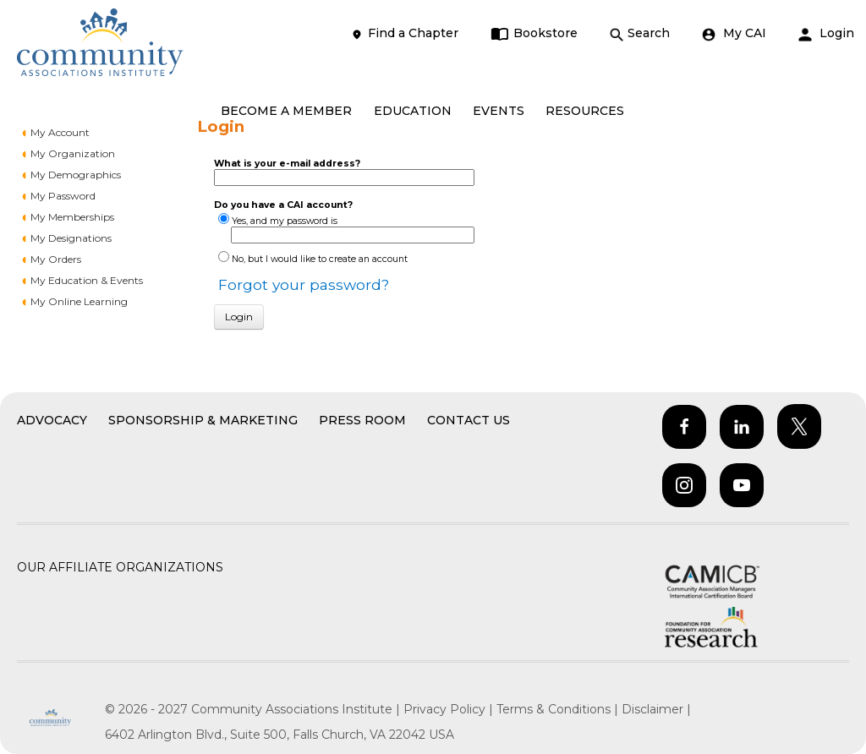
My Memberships (72, 216)
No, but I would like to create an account (320, 259)
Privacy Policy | (449, 709)
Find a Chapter (404, 33)
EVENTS (498, 110)
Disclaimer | (656, 709)
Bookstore (534, 33)
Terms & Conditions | (559, 709)
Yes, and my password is (284, 221)
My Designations (71, 238)
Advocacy (52, 420)
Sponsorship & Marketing (203, 420)
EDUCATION (413, 110)
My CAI (734, 33)
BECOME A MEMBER (286, 110)
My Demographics (75, 174)
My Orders (55, 259)
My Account (60, 132)
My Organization (72, 153)
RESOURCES (584, 110)
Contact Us (468, 420)
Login (826, 33)
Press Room (362, 420)
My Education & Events (86, 280)
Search (640, 33)
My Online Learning (79, 301)
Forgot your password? (303, 284)
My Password (63, 195)
